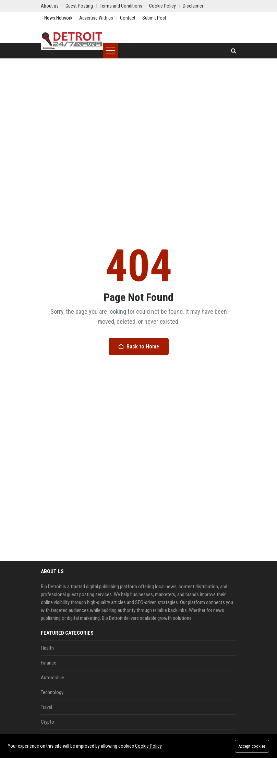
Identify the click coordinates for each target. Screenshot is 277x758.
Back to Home (138, 346)
